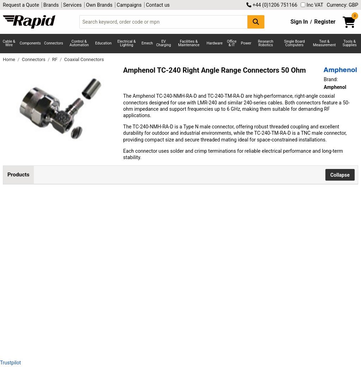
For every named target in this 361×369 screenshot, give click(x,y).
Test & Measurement (324, 43)
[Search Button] (255, 21)
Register (324, 21)
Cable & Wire (9, 43)
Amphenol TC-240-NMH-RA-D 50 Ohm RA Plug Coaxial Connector (91, 219)
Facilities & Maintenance (189, 43)
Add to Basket (189, 220)
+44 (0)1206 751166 (271, 4)
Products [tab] (18, 174)
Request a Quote (21, 5)
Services (72, 5)
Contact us (158, 5)
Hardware (214, 43)
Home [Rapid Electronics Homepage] (9, 59)
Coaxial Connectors (84, 59)
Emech (147, 43)
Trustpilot (10, 362)
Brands (51, 5)
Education (103, 43)
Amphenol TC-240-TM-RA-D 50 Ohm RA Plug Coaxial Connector (92, 283)
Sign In (299, 21)
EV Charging (163, 43)
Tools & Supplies (350, 43)
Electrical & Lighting (126, 43)
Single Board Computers (294, 43)
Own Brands (99, 5)
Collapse (340, 175)
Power (246, 43)
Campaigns (129, 5)
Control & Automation (79, 43)
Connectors (53, 43)
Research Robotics (265, 43)
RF (55, 59)
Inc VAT (312, 4)
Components (30, 43)
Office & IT (232, 43)
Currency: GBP (342, 4)
